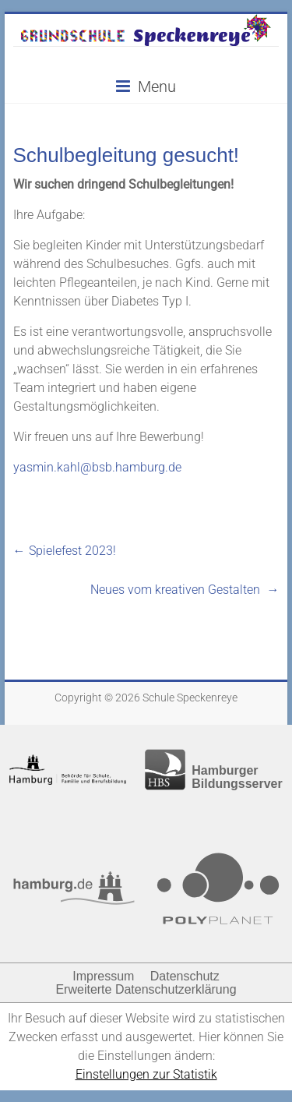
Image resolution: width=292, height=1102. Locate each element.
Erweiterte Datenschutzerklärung (145, 989)
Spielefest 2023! (64, 550)
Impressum (103, 976)
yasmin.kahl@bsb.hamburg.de (97, 467)
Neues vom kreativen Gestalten (184, 589)
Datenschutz (185, 976)
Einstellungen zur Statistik (146, 1074)
